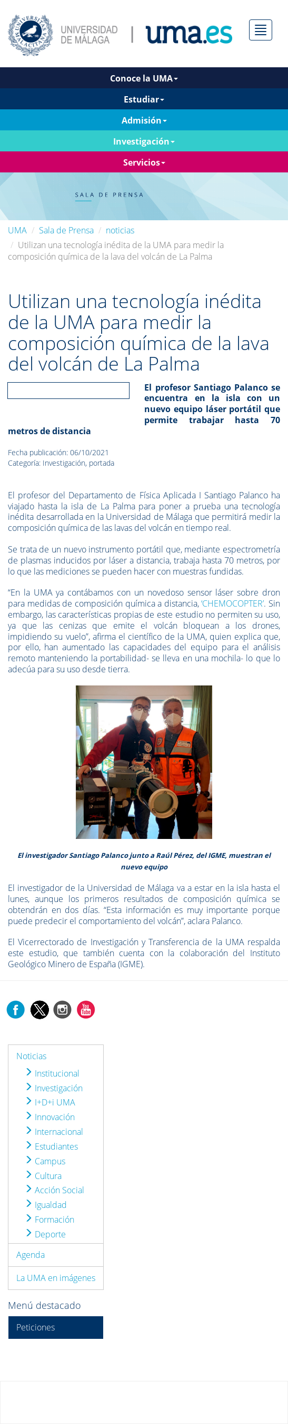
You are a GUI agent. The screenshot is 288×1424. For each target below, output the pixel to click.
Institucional (52, 1073)
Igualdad (45, 1205)
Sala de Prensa (66, 230)
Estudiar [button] (144, 99)
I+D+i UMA (49, 1102)
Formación (49, 1219)
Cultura (43, 1176)
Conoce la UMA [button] (144, 78)
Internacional (53, 1132)
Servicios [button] (144, 162)
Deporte (45, 1234)
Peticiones (35, 1327)
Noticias (31, 1056)
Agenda (30, 1255)
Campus (44, 1161)
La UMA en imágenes (55, 1278)
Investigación (53, 1088)
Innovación (49, 1117)
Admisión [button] (144, 120)
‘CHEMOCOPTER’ (232, 603)
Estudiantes (51, 1146)
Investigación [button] (144, 141)
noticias (120, 230)
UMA (17, 230)
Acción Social (54, 1190)
